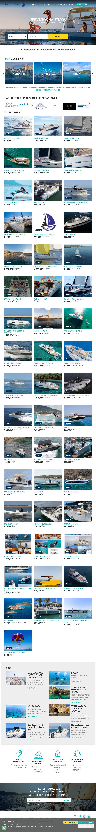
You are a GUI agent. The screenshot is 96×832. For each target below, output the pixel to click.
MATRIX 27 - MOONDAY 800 (44, 460)
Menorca (60, 87)
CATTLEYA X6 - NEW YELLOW (45, 588)
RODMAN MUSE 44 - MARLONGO (76, 202)
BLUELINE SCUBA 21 (71, 492)
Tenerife (81, 87)
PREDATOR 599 (40, 202)
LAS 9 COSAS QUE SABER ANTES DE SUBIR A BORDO (35, 675)
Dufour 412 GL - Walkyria (73, 170)
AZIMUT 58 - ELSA (40, 299)
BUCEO (74, 673)
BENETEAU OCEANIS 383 (73, 267)
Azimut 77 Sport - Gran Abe (43, 363)
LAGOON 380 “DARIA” (72, 556)
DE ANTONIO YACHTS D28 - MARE (17, 428)
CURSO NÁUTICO (10, 621)
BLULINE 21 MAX (10, 460)
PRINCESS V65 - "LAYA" (42, 556)
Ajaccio (57, 90)
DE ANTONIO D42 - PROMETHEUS (46, 395)
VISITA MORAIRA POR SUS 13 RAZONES (79, 708)
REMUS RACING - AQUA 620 (14, 492)
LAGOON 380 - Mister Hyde (14, 299)
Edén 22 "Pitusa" (69, 235)
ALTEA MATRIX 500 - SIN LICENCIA (46, 621)
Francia (9, 87)
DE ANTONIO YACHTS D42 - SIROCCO (14, 332)
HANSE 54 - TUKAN (41, 331)
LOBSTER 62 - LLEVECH (72, 363)
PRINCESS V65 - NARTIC (73, 331)
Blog (71, 5)
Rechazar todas (86, 822)
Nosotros (52, 5)
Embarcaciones (39, 5)
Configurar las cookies (10, 827)
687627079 (82, 5)
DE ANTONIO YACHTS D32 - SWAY (76, 395)
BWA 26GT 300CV (11, 524)
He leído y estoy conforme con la (48, 804)
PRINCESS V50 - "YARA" (12, 556)
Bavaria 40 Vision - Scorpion (73, 299)
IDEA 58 (66, 428)
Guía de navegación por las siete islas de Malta (35, 727)
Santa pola (32, 87)
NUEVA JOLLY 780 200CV (43, 524)
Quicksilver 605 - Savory (12, 138)
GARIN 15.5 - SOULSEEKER (73, 588)
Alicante (51, 87)
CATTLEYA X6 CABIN (71, 524)
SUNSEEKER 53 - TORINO (13, 395)
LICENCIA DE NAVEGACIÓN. (44, 235)
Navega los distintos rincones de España (80, 726)
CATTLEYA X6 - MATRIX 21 (44, 428)
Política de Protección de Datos (59, 804)
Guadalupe (47, 90)
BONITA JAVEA (33, 706)
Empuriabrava (70, 87)
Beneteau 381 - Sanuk (41, 170)
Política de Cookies (14, 824)
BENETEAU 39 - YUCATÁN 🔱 (15, 235)
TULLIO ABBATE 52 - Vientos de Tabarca (75, 621)
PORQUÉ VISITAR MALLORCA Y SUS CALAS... (79, 689)
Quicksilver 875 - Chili (41, 138)
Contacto (62, 5)
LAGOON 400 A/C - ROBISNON (45, 267)
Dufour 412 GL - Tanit (71, 138)
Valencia (17, 87)
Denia (24, 87)
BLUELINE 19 (38, 492)
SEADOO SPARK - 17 (11, 202)
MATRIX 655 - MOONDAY (73, 460)
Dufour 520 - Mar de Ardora (14, 170)
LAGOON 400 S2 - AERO (13, 267)
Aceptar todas (70, 822)
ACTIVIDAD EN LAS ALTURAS (15, 653)
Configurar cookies (86, 826)
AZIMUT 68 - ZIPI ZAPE (12, 363)
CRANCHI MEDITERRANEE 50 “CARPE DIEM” (18, 589)
